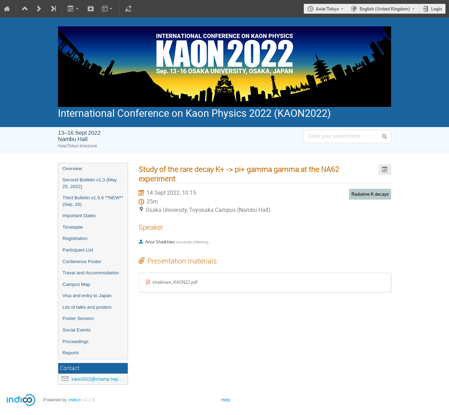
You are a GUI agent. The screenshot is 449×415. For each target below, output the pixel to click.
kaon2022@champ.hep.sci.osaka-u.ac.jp (113, 379)
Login (436, 9)
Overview (72, 168)
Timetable (72, 227)
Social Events (76, 330)
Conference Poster (81, 261)
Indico (74, 400)
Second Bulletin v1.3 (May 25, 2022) (89, 183)
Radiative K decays (370, 194)
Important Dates (79, 215)
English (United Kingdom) (385, 9)
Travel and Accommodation (90, 272)
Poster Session (78, 318)
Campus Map (76, 284)
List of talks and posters (87, 307)
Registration (74, 238)
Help (225, 400)
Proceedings (75, 341)
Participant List (77, 250)
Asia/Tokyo (327, 9)
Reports (70, 352)
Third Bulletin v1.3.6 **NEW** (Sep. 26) (92, 201)
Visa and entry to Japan (87, 295)
